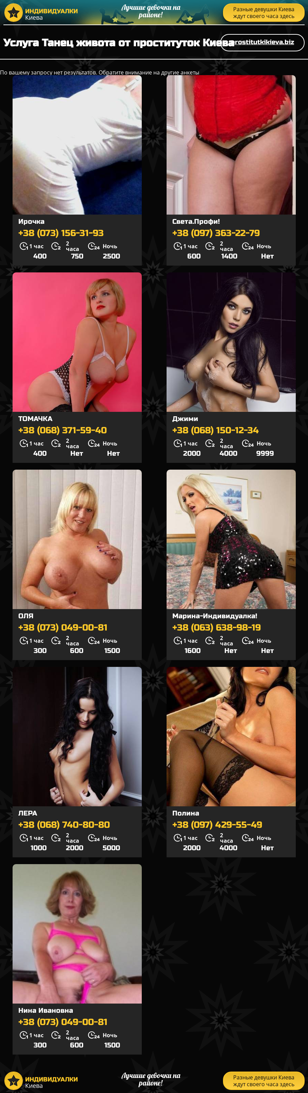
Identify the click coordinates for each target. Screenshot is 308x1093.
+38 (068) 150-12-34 (215, 430)
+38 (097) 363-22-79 (216, 233)
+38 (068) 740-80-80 (64, 825)
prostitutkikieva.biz (262, 42)
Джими (185, 419)
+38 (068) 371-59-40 (62, 430)
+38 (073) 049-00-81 (62, 628)
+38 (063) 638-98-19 (216, 628)
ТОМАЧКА (35, 419)
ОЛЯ (25, 616)
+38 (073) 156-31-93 (61, 233)
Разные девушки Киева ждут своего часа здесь (263, 12)
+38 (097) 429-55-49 (217, 825)
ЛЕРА (27, 813)
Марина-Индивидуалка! (214, 616)
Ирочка (31, 221)
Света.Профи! (196, 221)
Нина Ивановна (45, 1010)
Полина (185, 813)
